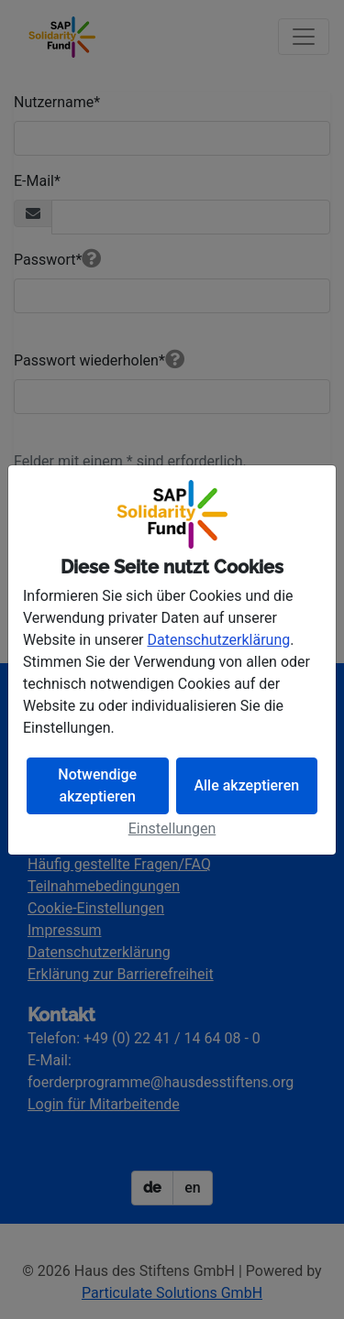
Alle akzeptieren (246, 785)
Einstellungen (172, 828)
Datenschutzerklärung (219, 640)
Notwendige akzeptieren (97, 785)
